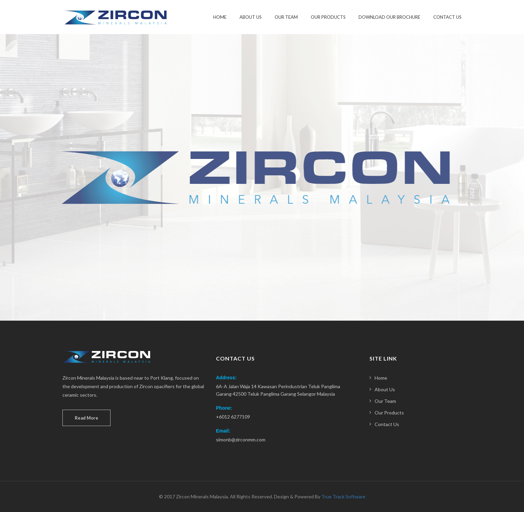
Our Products (328, 17)
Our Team (286, 17)
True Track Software (343, 496)
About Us (250, 17)
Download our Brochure (389, 17)
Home (220, 17)
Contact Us (447, 17)
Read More (86, 418)
